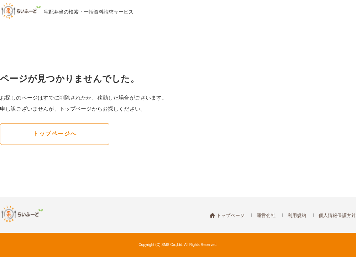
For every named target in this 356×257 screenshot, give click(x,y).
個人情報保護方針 (337, 215)
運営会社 (266, 215)
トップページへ (55, 134)
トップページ (230, 215)
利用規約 (297, 215)
